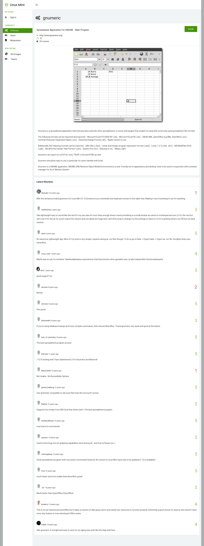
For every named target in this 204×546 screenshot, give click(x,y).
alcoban (44, 287)
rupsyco (44, 437)
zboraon (44, 304)
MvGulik (45, 193)
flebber (44, 404)
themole (44, 354)
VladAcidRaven (47, 421)
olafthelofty (46, 210)
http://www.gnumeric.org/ (51, 35)
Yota (43, 471)
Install (191, 29)
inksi (42, 270)
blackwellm (46, 321)
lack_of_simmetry (48, 337)
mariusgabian (46, 454)
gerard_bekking (47, 387)
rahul (43, 233)
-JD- (43, 488)
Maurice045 (46, 371)
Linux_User (45, 254)
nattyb (43, 524)
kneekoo (44, 504)
